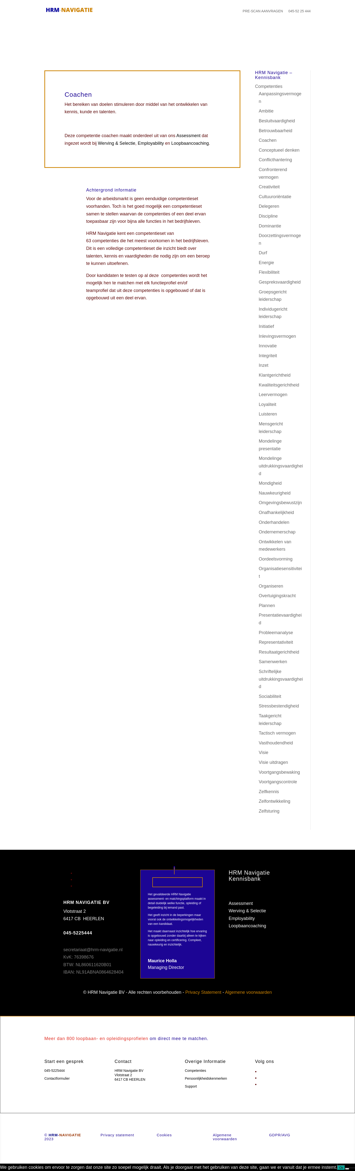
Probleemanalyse (276, 632)
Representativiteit (276, 642)
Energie (266, 262)
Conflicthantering (275, 159)
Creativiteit (269, 186)
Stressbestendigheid (279, 706)
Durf (263, 252)
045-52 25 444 (299, 11)
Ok (341, 1168)
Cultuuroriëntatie (275, 196)
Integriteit (268, 355)
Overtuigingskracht (277, 595)
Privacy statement (117, 1135)
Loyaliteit (267, 404)
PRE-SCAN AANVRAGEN (263, 11)
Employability (151, 143)
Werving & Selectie (116, 143)
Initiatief (266, 326)
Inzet (263, 365)
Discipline (268, 216)
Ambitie (266, 111)
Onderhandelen (274, 522)
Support (191, 1086)
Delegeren (269, 206)
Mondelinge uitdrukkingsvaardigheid (281, 466)
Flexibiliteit (269, 272)
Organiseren (271, 586)
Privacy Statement (203, 992)
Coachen (268, 140)
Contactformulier (57, 1078)
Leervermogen (273, 394)
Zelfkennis (269, 791)
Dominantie (270, 226)
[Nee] (347, 1169)
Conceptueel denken (279, 150)
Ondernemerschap (277, 531)
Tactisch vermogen (277, 733)
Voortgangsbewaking (279, 772)
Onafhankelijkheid (276, 512)
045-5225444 (54, 1071)
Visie (263, 752)
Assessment (188, 135)
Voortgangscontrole (278, 781)
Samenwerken (273, 661)
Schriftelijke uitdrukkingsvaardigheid (281, 679)
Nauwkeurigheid (275, 493)
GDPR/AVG (279, 1135)
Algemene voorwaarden (248, 992)
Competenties (269, 86)
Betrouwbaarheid (275, 130)
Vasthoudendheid (276, 742)
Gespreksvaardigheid (280, 282)
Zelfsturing (269, 811)
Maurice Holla (162, 960)
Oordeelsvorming (276, 559)
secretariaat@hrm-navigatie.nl (93, 949)
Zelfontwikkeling (274, 801)
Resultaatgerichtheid (279, 652)
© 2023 (62, 1137)
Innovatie (268, 345)
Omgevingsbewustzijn (280, 502)
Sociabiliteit (270, 696)
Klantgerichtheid (275, 375)
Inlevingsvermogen (277, 336)
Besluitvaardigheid (277, 120)
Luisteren (268, 414)
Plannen (267, 605)
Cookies (164, 1135)
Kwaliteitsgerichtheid (279, 385)
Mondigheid (270, 483)
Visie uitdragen (273, 762)
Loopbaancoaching (190, 143)
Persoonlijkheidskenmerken (256, 895)
